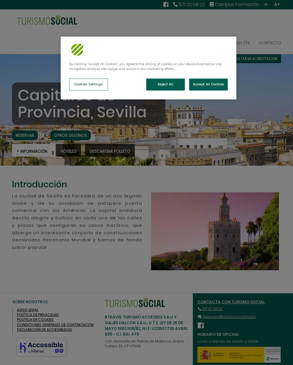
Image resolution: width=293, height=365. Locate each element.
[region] (148, 68)
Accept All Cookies (208, 84)
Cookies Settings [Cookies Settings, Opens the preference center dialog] (88, 84)
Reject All (165, 84)
